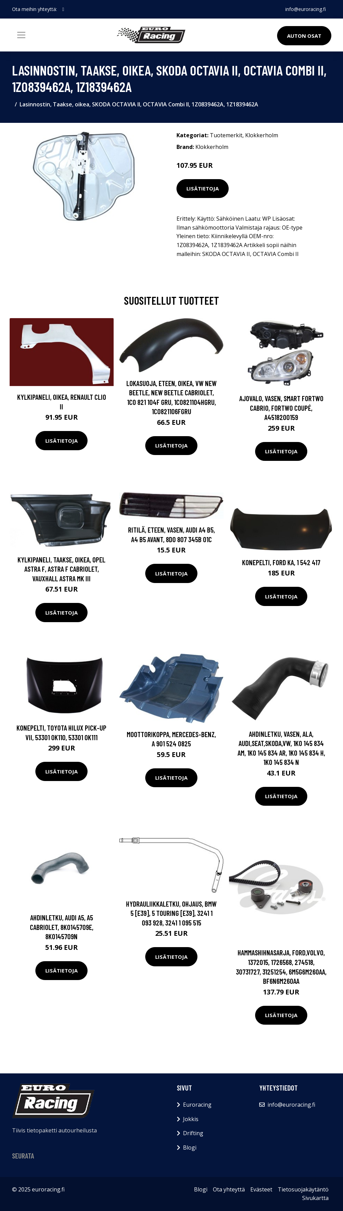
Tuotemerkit (226, 135)
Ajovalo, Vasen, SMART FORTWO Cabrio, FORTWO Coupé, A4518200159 (281, 407)
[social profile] (63, 9)
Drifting (193, 1133)
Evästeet (261, 1189)
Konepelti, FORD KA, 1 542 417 (281, 562)
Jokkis (190, 1119)
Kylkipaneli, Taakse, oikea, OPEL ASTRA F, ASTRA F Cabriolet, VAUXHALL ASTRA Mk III (61, 569)
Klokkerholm (261, 135)
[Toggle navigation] (21, 35)
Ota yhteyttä (229, 1189)
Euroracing (197, 1104)
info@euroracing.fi (305, 9)
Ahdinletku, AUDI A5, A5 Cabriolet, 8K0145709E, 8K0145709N (61, 927)
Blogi (189, 1147)
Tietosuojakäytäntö (303, 1189)
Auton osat (304, 35)
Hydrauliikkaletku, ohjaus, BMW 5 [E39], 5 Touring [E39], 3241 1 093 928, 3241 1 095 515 (171, 913)
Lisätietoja (202, 188)
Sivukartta (315, 1198)
